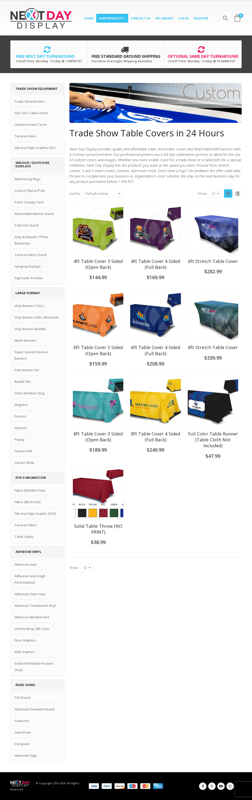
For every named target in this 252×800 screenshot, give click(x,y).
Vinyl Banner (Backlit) (30, 329)
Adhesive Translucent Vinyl (35, 605)
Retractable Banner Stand (34, 213)
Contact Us (140, 18)
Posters (21, 416)
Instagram (230, 786)
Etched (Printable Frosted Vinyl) (34, 666)
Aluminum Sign (26, 755)
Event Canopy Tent (29, 202)
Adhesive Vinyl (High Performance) (30, 579)
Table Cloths (24, 536)
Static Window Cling (29, 393)
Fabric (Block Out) (28, 502)
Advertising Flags (28, 179)
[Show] (215, 193)
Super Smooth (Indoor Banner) (31, 355)
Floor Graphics (25, 640)
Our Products (111, 18)
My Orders (164, 18)
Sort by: (75, 193)
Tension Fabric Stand (31, 255)
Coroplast (22, 744)
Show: (202, 193)
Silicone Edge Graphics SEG (35, 147)
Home (89, 18)
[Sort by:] (103, 193)
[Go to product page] (98, 229)
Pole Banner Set (27, 370)
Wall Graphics (25, 652)
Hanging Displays (28, 266)
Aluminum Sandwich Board (34, 709)
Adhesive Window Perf (32, 617)
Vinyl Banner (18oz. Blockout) (36, 317)
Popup (20, 439)
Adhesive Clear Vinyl (30, 594)
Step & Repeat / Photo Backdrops (31, 240)
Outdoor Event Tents (31, 124)
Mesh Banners (25, 340)
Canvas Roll (23, 451)
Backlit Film (23, 381)
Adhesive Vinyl (26, 564)
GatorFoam (23, 732)
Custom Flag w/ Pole (30, 190)
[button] (225, 18)
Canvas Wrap (24, 462)
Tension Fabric (26, 136)
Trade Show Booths (30, 101)
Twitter (212, 786)
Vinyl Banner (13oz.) (29, 306)
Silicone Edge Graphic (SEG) (35, 513)
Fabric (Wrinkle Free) (30, 490)
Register (201, 18)
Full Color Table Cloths (31, 113)
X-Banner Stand (26, 225)
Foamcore (22, 721)
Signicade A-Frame (29, 278)
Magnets (21, 404)
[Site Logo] (41, 18)
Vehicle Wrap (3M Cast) (32, 628)
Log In (183, 18)
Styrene (21, 428)
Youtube (221, 786)
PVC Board (22, 697)
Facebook (202, 786)
